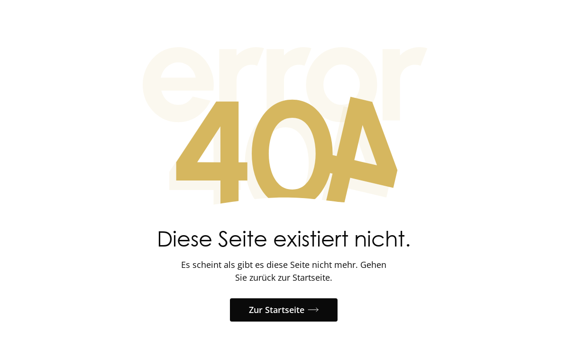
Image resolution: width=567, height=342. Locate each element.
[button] (284, 310)
